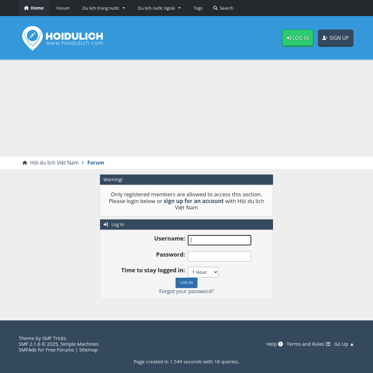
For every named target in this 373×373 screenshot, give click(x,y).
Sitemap (88, 349)
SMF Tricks (54, 338)
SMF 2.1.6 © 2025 (38, 344)
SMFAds (28, 349)
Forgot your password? (186, 291)
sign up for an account (194, 201)
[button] (102, 8)
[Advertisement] (186, 108)
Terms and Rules (308, 344)
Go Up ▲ (344, 344)
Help (275, 344)
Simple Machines (80, 344)
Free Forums (60, 349)
